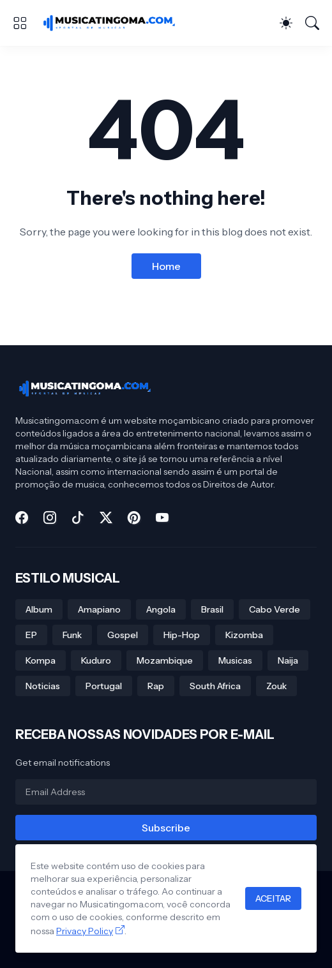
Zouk (276, 686)
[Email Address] (166, 792)
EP (31, 635)
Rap (155, 686)
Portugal (104, 686)
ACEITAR (273, 898)
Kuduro (96, 660)
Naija (288, 660)
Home (166, 266)
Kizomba (244, 635)
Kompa (41, 660)
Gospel (122, 635)
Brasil (212, 609)
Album (39, 609)
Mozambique (165, 660)
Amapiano (99, 609)
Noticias (43, 686)
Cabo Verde (274, 609)
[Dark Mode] (286, 23)
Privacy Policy (84, 931)
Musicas (235, 660)
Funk (72, 635)
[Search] (312, 23)
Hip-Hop (181, 635)
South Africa (215, 686)
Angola (161, 609)
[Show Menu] (20, 23)
